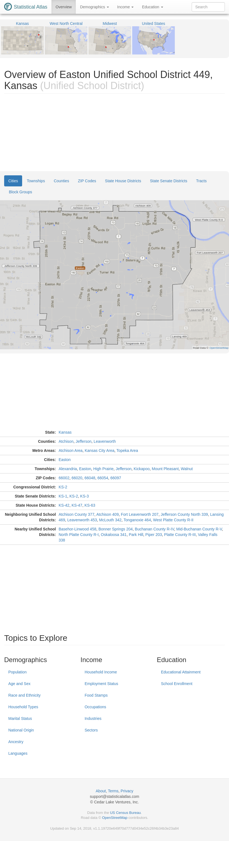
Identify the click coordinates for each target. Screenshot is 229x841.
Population (17, 672)
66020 (77, 478)
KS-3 (84, 496)
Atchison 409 (107, 514)
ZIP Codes (87, 181)
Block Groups (20, 192)
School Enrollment (176, 683)
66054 (102, 478)
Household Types (23, 707)
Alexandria (68, 469)
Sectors (91, 730)
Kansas (65, 432)
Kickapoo (142, 469)
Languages (17, 753)
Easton (65, 459)
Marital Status (20, 718)
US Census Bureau (125, 813)
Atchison (66, 441)
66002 (64, 478)
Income (125, 7)
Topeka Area (127, 450)
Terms (113, 791)
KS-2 (63, 487)
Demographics (94, 7)
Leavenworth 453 (82, 520)
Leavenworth (105, 441)
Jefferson (83, 441)
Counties (61, 181)
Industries (93, 718)
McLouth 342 (110, 520)
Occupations (95, 707)
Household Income (101, 672)
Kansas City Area (99, 450)
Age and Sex (19, 683)
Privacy (127, 791)
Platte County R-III (180, 534)
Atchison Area (70, 450)
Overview (64, 7)
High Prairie (103, 469)
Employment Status (101, 683)
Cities (13, 181)
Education (152, 7)
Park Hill (136, 534)
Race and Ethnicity (24, 695)
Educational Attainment (181, 672)
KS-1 (63, 496)
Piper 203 (153, 534)
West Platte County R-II (173, 520)
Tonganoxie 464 (137, 520)
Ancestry (15, 742)
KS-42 (64, 505)
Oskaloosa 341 (114, 534)
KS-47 (77, 505)
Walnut (187, 469)
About (101, 791)
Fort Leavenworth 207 (139, 514)
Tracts (201, 181)
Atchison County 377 (76, 514)
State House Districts (123, 181)
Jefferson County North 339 (184, 514)
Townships (36, 181)
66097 (115, 478)
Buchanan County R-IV (154, 529)
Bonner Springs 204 (115, 529)
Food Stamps (96, 695)
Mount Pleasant (165, 469)
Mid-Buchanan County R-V (199, 529)
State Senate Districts (168, 181)
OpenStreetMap (114, 818)
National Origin (21, 730)
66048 (89, 478)
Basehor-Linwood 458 (77, 529)
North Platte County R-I (79, 534)
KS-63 (89, 505)
